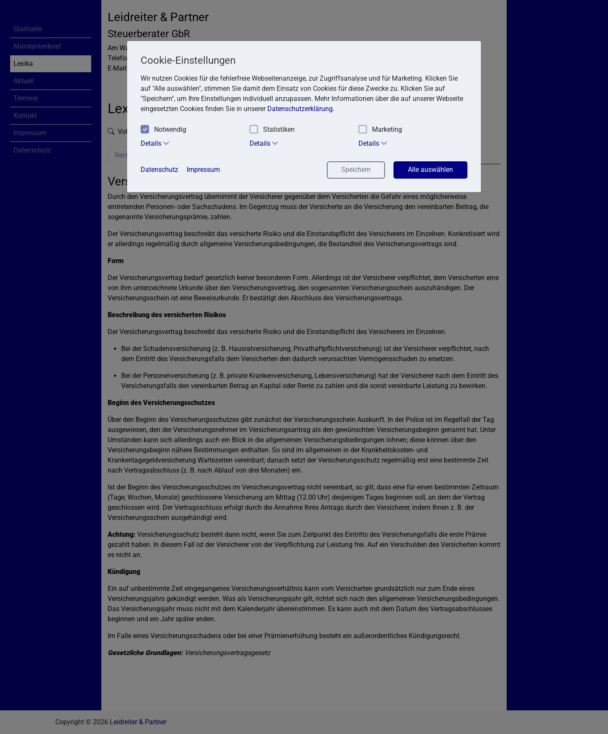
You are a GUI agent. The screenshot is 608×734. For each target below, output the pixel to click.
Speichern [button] (356, 170)
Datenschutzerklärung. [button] (300, 109)
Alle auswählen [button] (430, 170)
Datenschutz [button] (159, 170)
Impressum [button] (203, 170)
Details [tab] (155, 143)
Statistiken (272, 130)
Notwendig (163, 130)
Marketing (380, 130)
